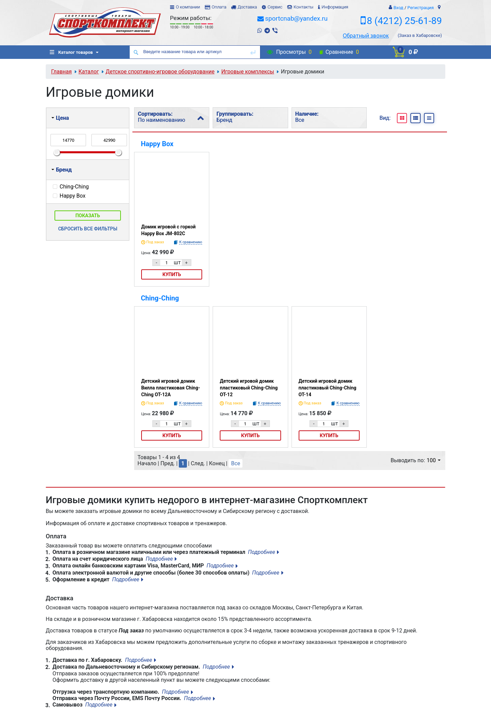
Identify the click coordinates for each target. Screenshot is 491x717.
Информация (334, 6)
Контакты (303, 6)
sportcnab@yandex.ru (296, 18)
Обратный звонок (366, 35)
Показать (88, 215)
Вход (398, 7)
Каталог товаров (71, 52)
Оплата (219, 6)
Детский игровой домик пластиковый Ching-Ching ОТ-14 (328, 387)
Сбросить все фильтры (88, 228)
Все (235, 463)
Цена (60, 118)
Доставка (247, 6)
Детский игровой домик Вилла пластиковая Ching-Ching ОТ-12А (170, 387)
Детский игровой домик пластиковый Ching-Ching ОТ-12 (249, 387)
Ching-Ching (160, 298)
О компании (188, 6)
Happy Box (157, 144)
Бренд (61, 169)
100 (434, 460)
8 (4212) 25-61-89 (404, 20)
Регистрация (420, 7)
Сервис (275, 6)
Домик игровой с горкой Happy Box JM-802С (168, 230)
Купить (172, 274)
